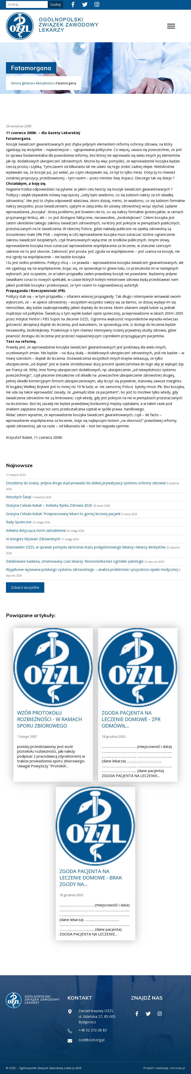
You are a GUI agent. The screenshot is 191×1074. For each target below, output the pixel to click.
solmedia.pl (177, 1068)
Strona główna (22, 83)
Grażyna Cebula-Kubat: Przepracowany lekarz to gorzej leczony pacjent (63, 513)
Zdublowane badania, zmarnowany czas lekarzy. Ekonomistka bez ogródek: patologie (74, 561)
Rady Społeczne (19, 522)
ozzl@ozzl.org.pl (91, 1039)
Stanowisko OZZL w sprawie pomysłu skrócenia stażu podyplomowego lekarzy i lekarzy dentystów (85, 547)
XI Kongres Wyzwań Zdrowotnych (33, 539)
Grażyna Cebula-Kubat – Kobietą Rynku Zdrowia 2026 (49, 505)
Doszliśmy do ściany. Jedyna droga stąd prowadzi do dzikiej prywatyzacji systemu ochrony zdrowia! (86, 483)
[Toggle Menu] (171, 26)
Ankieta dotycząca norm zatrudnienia (36, 530)
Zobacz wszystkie (25, 587)
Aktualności (44, 83)
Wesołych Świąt (18, 496)
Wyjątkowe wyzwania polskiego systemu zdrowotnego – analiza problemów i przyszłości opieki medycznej (92, 569)
